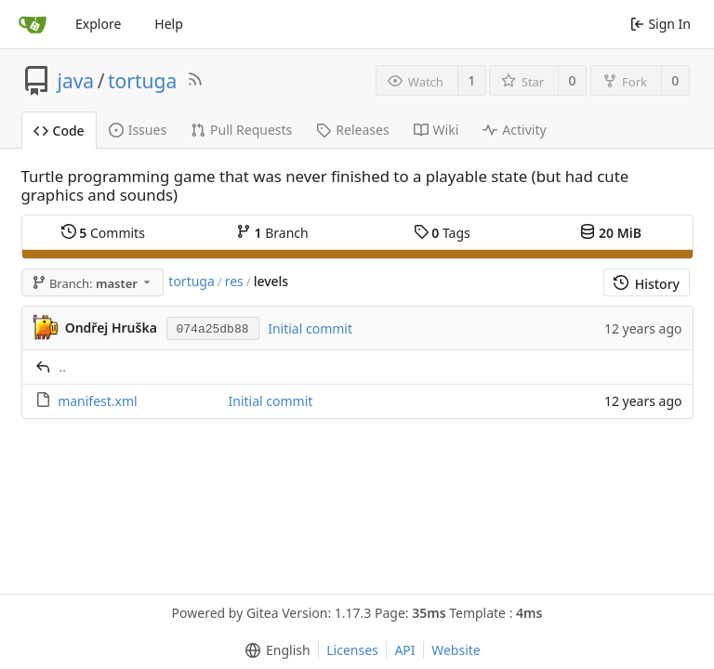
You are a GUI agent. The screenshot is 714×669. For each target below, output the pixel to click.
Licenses (352, 650)
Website (456, 650)
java (76, 81)
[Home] (32, 24)
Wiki (436, 129)
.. (63, 366)
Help (168, 24)
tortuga (142, 81)
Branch (272, 233)
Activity (514, 129)
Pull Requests (241, 129)
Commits (103, 233)
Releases (352, 129)
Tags (442, 233)
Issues (137, 129)
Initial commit (310, 328)
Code (59, 130)
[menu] (274, 650)
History (647, 284)
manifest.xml (98, 401)
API (404, 650)
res (234, 281)
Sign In (660, 24)
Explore (98, 24)
